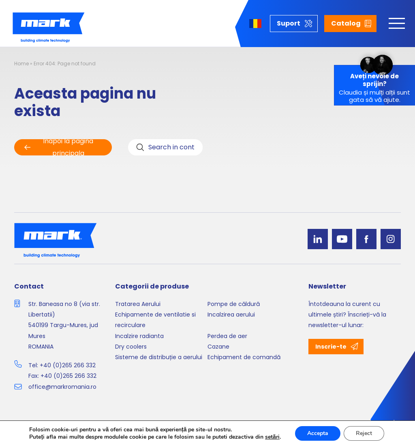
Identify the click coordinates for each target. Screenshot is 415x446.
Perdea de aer (227, 336)
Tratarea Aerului (137, 304)
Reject (364, 433)
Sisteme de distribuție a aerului (158, 357)
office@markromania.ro (62, 387)
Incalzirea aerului (231, 314)
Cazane (218, 347)
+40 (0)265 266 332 (68, 365)
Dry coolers (131, 347)
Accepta (317, 433)
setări (272, 437)
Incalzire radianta (139, 336)
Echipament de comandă (244, 357)
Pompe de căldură (234, 304)
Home (21, 63)
